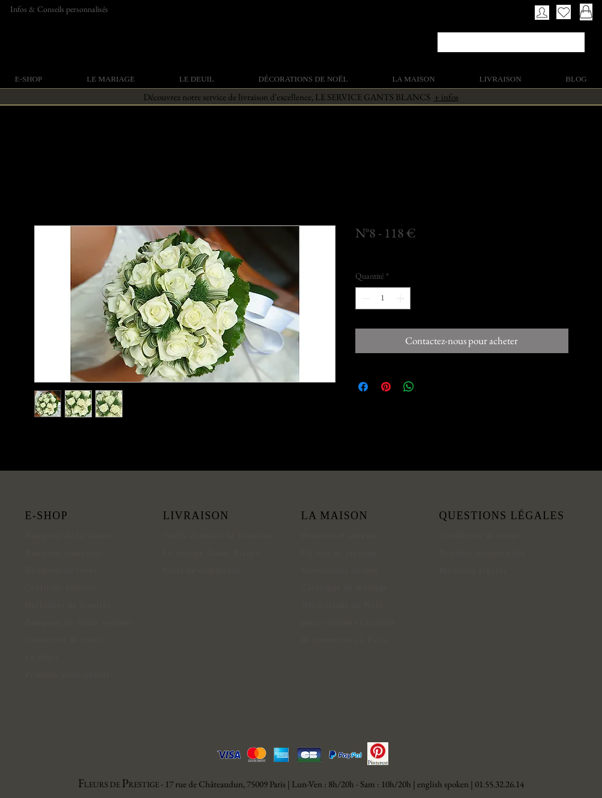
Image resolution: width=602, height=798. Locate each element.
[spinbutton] (383, 298)
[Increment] (401, 298)
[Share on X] (431, 387)
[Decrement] (364, 298)
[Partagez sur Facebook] (363, 387)
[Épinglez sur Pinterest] (386, 387)
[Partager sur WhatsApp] (409, 387)
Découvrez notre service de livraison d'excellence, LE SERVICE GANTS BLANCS (301, 97)
